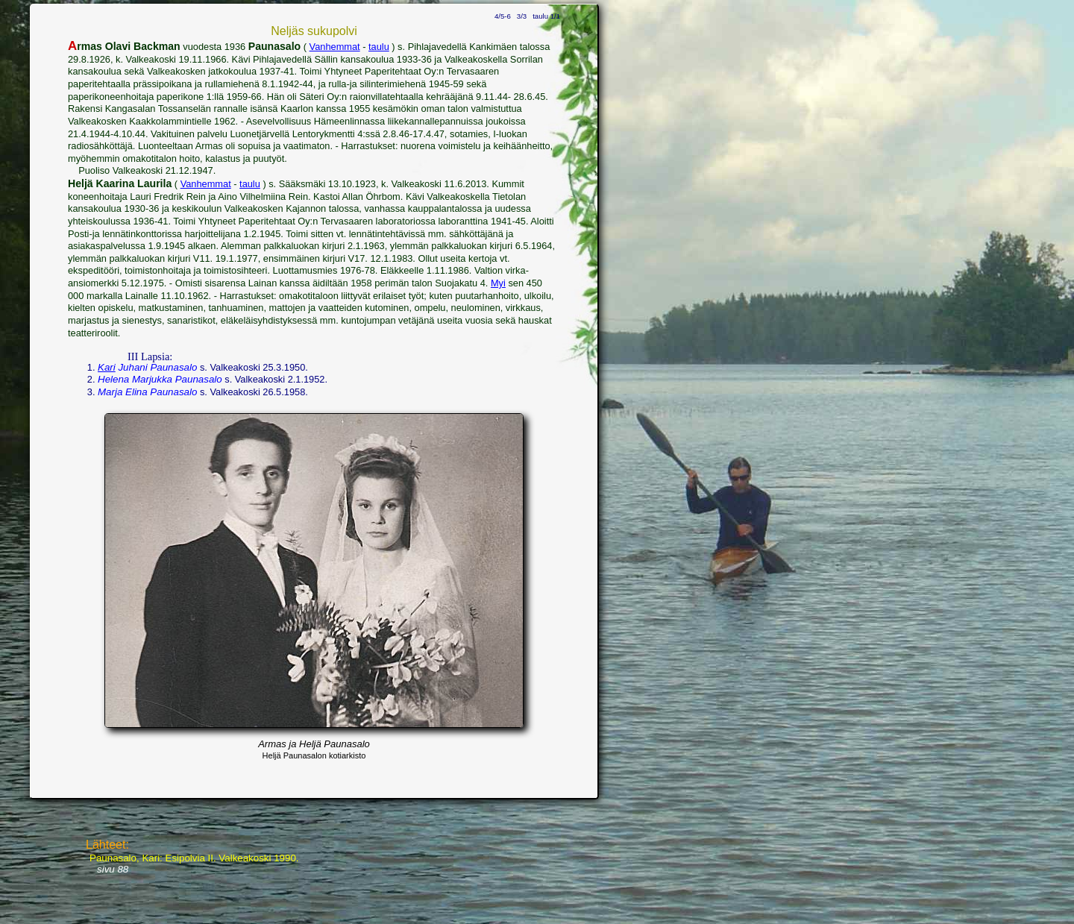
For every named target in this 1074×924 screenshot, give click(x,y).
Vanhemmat (335, 46)
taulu (378, 46)
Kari (107, 367)
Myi (498, 283)
